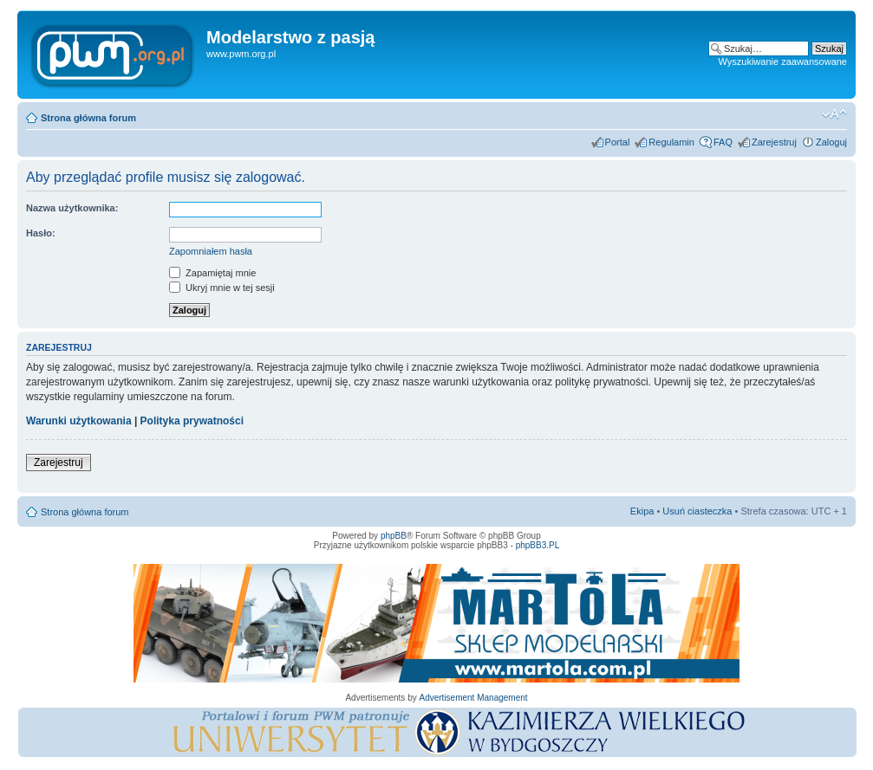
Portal (617, 142)
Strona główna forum (88, 118)
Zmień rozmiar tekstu (834, 114)
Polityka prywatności (192, 421)
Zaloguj (831, 142)
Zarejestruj (774, 142)
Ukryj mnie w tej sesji (222, 287)
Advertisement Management (473, 697)
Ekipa (642, 511)
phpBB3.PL (538, 545)
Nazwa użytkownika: (72, 208)
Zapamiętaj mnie (212, 273)
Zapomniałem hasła (210, 251)
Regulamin (671, 142)
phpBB (394, 535)
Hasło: (40, 233)
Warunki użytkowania (79, 421)
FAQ (723, 142)
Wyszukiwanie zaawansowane (783, 61)
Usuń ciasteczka (697, 511)
